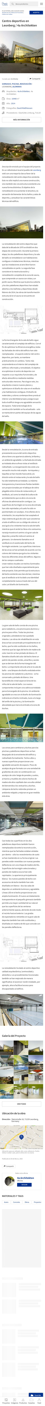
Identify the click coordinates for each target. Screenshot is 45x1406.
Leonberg (37, 170)
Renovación (26, 84)
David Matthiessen (24, 108)
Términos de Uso (6, 12)
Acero (6, 1202)
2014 (13, 103)
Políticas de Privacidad (17, 12)
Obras (27, 1202)
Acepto (36, 12)
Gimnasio (6, 84)
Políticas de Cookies (7, 14)
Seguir (24, 1185)
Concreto (16, 1202)
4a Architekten (24, 91)
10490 (14, 98)
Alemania (17, 86)
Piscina (15, 84)
